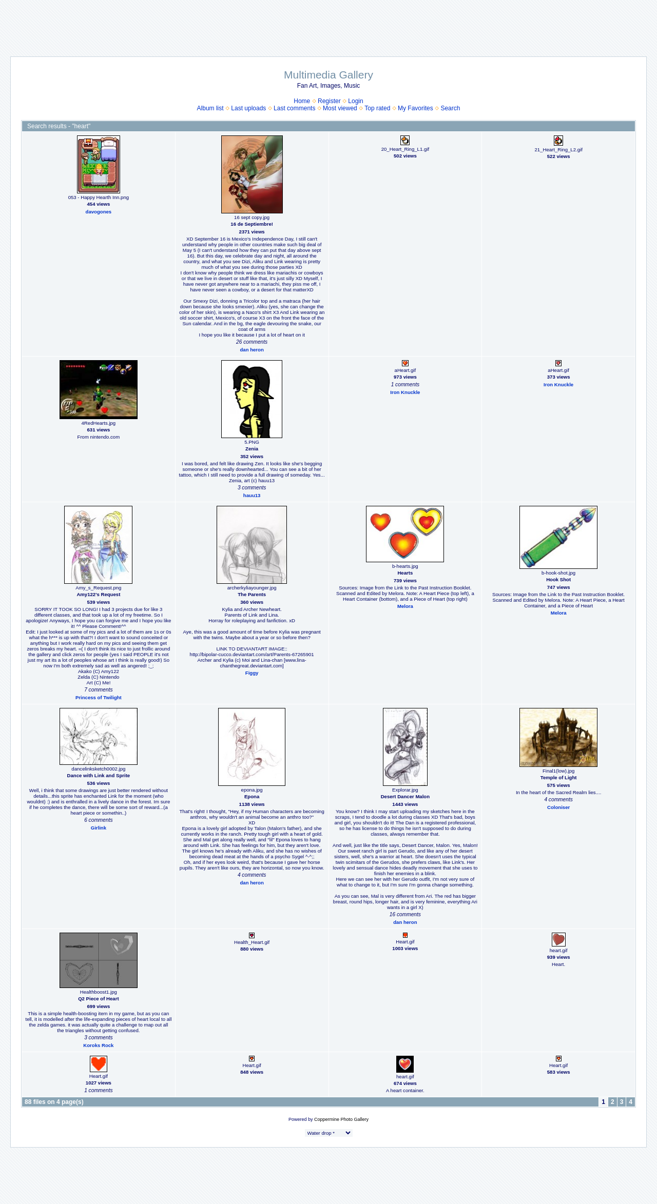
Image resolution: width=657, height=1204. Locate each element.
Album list (210, 108)
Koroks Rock (98, 1045)
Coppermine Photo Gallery (341, 1119)
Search (450, 108)
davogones (99, 211)
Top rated (377, 108)
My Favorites (415, 108)
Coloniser (558, 807)
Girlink (98, 828)
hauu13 (252, 495)
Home (302, 101)
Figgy (252, 673)
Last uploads (248, 108)
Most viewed (340, 108)
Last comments (294, 108)
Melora (405, 606)
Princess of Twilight (98, 697)
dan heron (251, 349)
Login (355, 101)
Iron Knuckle (405, 392)
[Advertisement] (328, 23)
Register (329, 101)
